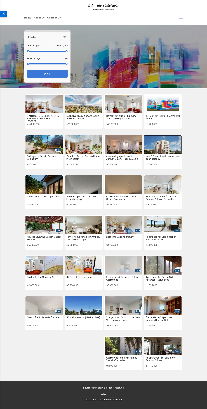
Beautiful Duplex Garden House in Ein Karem (83, 157)
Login (103, 393)
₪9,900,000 (112, 124)
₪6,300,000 (33, 245)
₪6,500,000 (151, 245)
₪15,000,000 (33, 124)
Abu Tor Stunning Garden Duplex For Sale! (44, 238)
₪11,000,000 (72, 164)
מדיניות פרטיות (105, 399)
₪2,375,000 (151, 285)
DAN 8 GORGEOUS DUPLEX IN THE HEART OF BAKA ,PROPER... (43, 119)
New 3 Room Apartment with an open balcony (163, 157)
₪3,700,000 (112, 245)
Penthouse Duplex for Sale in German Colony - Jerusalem (161, 198)
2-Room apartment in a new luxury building (81, 198)
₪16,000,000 (72, 325)
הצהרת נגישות (91, 399)
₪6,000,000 (112, 164)
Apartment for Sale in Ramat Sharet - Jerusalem (121, 359)
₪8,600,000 (33, 285)
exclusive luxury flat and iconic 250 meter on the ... (82, 117)
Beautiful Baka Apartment (120, 237)
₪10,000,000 (72, 124)
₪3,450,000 (151, 325)
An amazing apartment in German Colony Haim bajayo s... (123, 157)
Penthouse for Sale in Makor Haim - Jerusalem (161, 238)
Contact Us (54, 17)
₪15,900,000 (152, 204)
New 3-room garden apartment (43, 196)
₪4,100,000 (111, 204)
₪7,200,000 (151, 124)
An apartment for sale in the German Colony (161, 359)
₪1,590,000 (111, 366)
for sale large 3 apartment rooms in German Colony (159, 318)
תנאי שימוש (118, 399)
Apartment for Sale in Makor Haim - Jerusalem (121, 198)
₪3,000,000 (151, 164)
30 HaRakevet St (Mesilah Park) (83, 317)
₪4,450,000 (151, 366)
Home (27, 17)
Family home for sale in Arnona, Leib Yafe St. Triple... (83, 238)
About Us (39, 17)
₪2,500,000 (72, 204)
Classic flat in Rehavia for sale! (43, 317)
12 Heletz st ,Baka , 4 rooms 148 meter (163, 117)
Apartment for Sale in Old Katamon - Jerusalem (159, 278)
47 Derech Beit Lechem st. (80, 277)
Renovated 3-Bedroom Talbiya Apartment (122, 278)
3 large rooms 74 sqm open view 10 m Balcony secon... (123, 318)
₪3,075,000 (32, 325)
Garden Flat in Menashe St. (41, 277)
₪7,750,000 (32, 164)
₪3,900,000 (33, 204)
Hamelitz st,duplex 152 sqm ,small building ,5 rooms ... (121, 117)
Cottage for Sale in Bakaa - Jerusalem (41, 157)
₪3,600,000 (112, 285)
